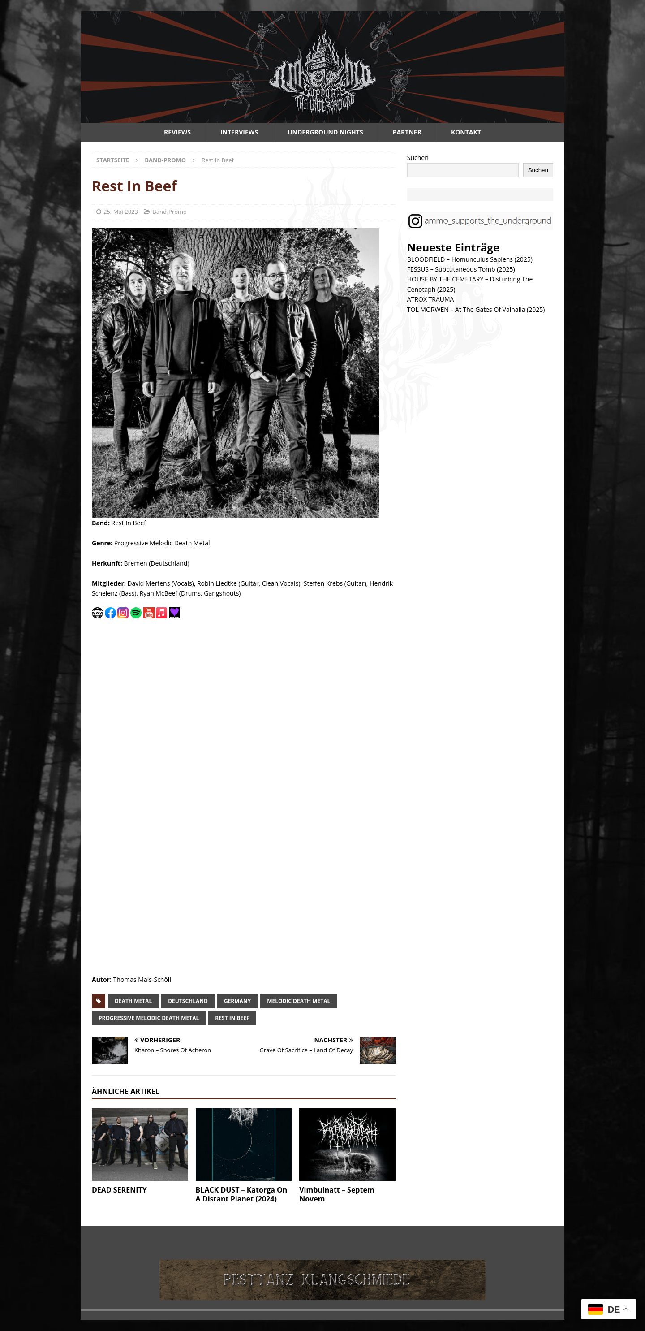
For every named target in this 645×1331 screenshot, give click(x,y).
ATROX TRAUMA (430, 299)
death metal (133, 1001)
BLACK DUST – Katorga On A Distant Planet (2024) (242, 1194)
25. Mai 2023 (120, 211)
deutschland (188, 1001)
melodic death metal (298, 1001)
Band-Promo (169, 211)
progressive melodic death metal (149, 1018)
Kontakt (466, 132)
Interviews (239, 132)
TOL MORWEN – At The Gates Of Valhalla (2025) (476, 309)
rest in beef (232, 1018)
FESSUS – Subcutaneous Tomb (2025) (461, 269)
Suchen (418, 157)
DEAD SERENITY (119, 1190)
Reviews (177, 132)
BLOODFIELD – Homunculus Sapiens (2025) (470, 259)
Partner (407, 132)
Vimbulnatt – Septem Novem (336, 1194)
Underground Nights (325, 132)
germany (237, 1001)
